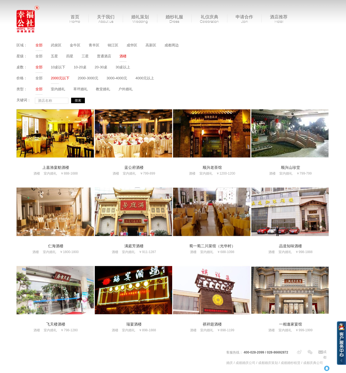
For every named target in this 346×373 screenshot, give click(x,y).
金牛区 (75, 45)
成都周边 (171, 45)
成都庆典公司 (313, 363)
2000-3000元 (88, 78)
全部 (39, 45)
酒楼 (123, 56)
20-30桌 (101, 67)
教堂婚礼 (103, 89)
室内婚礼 (58, 89)
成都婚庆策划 (268, 363)
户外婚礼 (125, 89)
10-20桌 (80, 67)
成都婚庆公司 (245, 363)
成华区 (132, 45)
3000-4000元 (117, 78)
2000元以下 (60, 78)
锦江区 (113, 45)
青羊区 (94, 45)
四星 (69, 56)
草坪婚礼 (80, 89)
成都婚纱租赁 (290, 363)
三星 (85, 56)
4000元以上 (144, 78)
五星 (54, 56)
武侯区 (56, 45)
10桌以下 (58, 67)
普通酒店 (104, 56)
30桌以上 (123, 67)
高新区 (151, 45)
